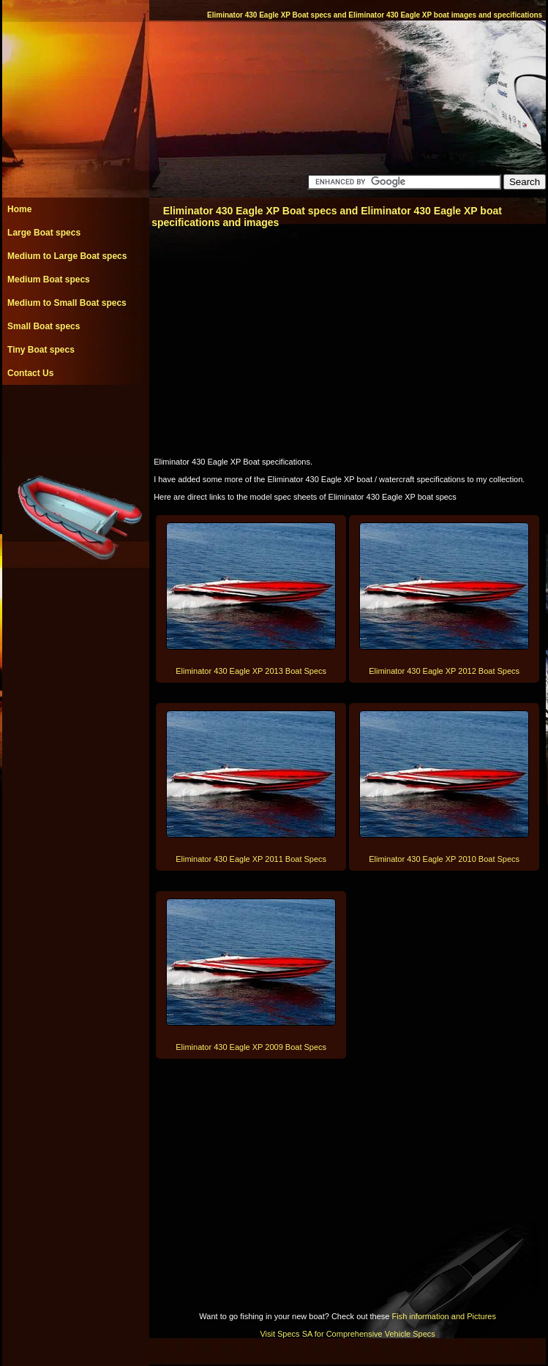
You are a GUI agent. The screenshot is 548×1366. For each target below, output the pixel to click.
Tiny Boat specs (41, 350)
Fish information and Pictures (443, 1316)
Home (19, 209)
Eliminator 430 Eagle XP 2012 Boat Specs (444, 671)
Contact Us (30, 373)
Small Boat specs (43, 326)
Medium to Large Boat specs (67, 256)
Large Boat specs (43, 233)
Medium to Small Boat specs (67, 303)
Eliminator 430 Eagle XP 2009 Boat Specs (251, 1047)
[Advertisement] (75, 418)
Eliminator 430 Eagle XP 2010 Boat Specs (444, 859)
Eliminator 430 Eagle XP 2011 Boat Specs (251, 859)
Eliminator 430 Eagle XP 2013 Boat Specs (251, 671)
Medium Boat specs (48, 279)
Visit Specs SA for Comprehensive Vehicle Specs (347, 1333)
